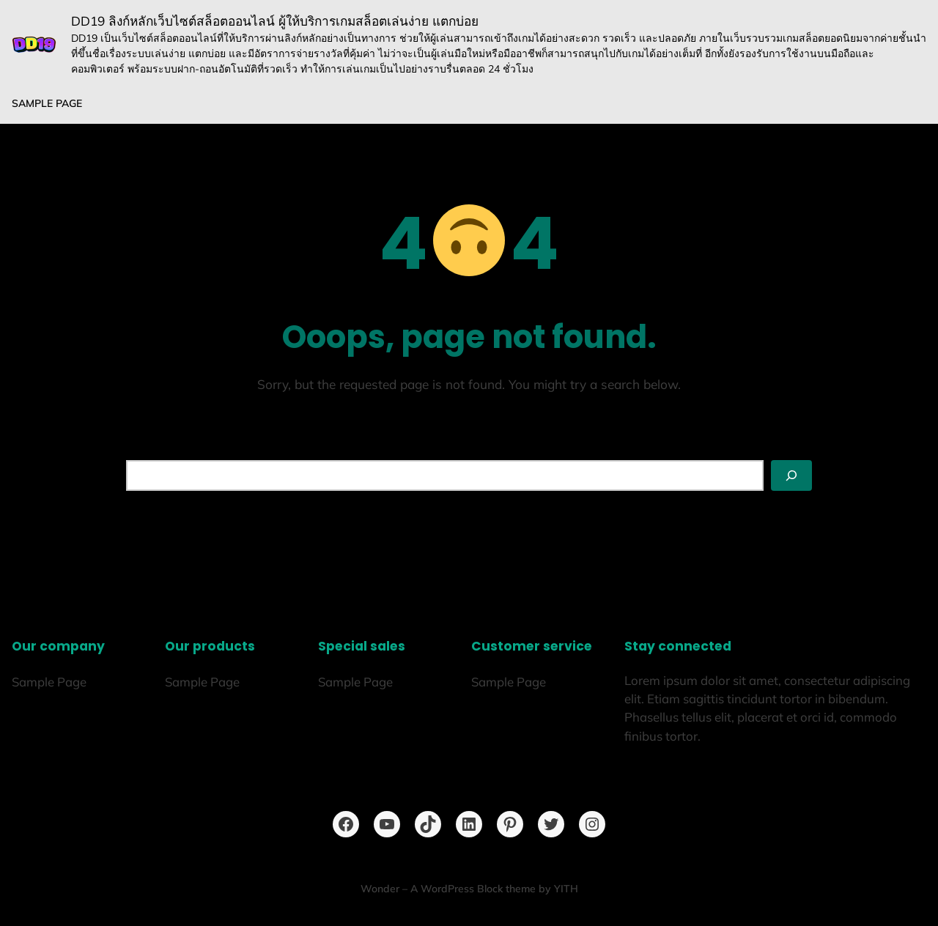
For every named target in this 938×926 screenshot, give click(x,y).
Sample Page (47, 103)
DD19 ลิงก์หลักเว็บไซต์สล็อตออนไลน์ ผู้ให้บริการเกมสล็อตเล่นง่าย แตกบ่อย (275, 21)
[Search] (791, 475)
